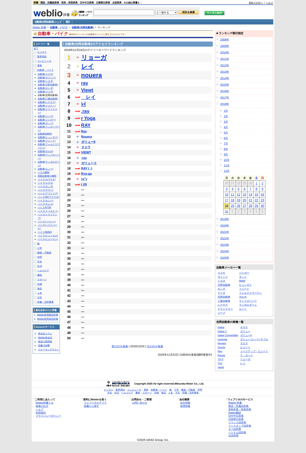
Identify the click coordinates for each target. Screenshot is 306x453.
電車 (39, 65)
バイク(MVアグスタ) (48, 197)
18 (232, 200)
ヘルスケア (43, 270)
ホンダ (221, 288)
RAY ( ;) (86, 168)
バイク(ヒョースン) (48, 239)
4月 (226, 127)
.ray (85, 111)
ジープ (221, 312)
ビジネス (42, 52)
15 (256, 194)
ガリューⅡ (89, 163)
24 (226, 206)
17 (226, 200)
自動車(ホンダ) (45, 88)
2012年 (224, 65)
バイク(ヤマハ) (45, 190)
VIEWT (86, 152)
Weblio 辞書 (39, 27)
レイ (87, 66)
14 (250, 194)
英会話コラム (45, 333)
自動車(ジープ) (45, 116)
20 (244, 200)
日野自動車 (224, 284)
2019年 (224, 219)
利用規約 (41, 412)
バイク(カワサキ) (47, 179)
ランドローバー (248, 300)
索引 (68, 21)
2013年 (224, 71)
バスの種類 (43, 172)
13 (244, 194)
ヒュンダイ (245, 284)
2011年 (224, 58)
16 (262, 194)
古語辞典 (117, 2)
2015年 (224, 84)
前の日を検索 (120, 346)
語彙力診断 (44, 345)
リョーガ (94, 57)
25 (232, 206)
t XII (84, 184)
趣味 (39, 275)
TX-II (220, 359)
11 (232, 194)
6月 (226, 138)
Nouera (86, 136)
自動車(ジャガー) (47, 119)
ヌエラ (86, 147)
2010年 (224, 52)
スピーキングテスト (48, 349)
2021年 (224, 232)
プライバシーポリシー (48, 415)
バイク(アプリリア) (48, 193)
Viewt (87, 90)
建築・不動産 (44, 252)
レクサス (223, 304)
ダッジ (243, 276)
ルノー (243, 308)
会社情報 (185, 402)
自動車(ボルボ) (45, 151)
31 (226, 211)
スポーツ (42, 279)
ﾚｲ (83, 104)
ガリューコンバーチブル (254, 339)
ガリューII (88, 142)
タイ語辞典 (234, 429)
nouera (91, 75)
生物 (39, 284)
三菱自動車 (224, 300)
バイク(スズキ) (45, 183)
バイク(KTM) (44, 207)
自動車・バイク (59, 27)
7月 (226, 143)
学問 (39, 257)
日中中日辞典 (87, 2)
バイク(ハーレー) (47, 221)
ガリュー (245, 331)
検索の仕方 (42, 406)
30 (262, 206)
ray (84, 83)
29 (256, 206)
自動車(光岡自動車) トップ (48, 21)
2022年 (224, 238)
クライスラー (225, 308)
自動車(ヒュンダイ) (48, 137)
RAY (86, 125)
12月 (227, 170)
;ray (84, 158)
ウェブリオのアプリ (95, 402)
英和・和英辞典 (69, 2)
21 (250, 200)
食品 (39, 288)
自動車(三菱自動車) (48, 98)
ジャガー (244, 272)
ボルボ (243, 296)
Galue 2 (222, 331)
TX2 (220, 363)
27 (244, 206)
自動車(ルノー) (45, 169)
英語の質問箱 (45, 341)
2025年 (224, 257)
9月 (226, 154)
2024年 (224, 251)
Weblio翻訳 (234, 412)
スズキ (221, 272)
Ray (84, 131)
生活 (39, 266)
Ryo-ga (86, 173)
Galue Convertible (228, 335)
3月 (226, 121)
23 (262, 200)
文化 (39, 261)
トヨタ (221, 280)
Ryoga (221, 355)
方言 (39, 297)
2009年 (224, 46)
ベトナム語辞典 (237, 432)
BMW (242, 280)
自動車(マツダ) (45, 91)
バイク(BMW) (45, 232)
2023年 (224, 244)
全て (36, 48)
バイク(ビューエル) (48, 235)
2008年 (224, 39)
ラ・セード (246, 355)
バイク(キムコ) (45, 204)
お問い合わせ (139, 402)
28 (250, 206)
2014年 (224, 78)
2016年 (224, 91)
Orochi (221, 347)
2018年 (224, 104)
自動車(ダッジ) (45, 123)
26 (238, 206)
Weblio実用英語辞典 (47, 319)
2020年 (224, 225)
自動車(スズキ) (45, 74)
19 (238, 200)
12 (238, 194)
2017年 (224, 97)
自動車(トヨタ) (45, 81)
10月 (227, 160)
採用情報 (185, 406)
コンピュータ (44, 61)
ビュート (245, 347)
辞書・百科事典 (45, 302)
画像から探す (91, 406)
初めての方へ (256, 2)
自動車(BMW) (45, 133)
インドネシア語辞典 (239, 425)
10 (226, 194)
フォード (244, 288)
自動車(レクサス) (47, 102)
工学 (39, 248)
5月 (226, 132)
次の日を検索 (155, 346)
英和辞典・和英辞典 (239, 409)
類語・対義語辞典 (49, 2)
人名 (39, 293)
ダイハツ (223, 276)
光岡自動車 (224, 296)
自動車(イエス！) (47, 105)
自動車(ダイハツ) (47, 77)
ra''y (84, 179)
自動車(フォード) (47, 140)
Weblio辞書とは (44, 402)
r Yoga (88, 118)
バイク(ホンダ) (45, 186)
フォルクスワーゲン (250, 292)
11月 (227, 165)
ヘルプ (269, 2)
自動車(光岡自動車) (83, 27)
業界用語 (42, 56)
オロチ (244, 327)
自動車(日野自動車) (48, 84)
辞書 (36, 2)
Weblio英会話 (45, 337)
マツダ (221, 292)
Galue (221, 327)
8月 (226, 149)
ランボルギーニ (248, 304)
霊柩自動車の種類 (47, 176)
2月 (226, 116)
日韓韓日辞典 (103, 2)
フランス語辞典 (237, 422)
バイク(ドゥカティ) (48, 211)
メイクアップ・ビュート (254, 351)
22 (256, 200)
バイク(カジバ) (45, 200)
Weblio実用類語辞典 (47, 315)
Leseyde (222, 339)
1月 (226, 110)
